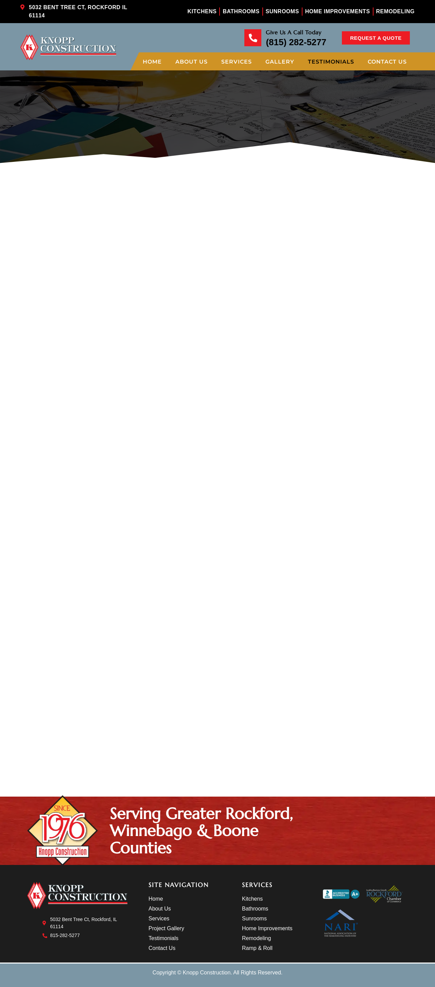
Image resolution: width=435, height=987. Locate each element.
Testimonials (331, 61)
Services (236, 61)
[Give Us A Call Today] (252, 37)
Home (152, 61)
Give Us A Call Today (293, 32)
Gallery (279, 61)
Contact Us (387, 61)
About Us (191, 61)
